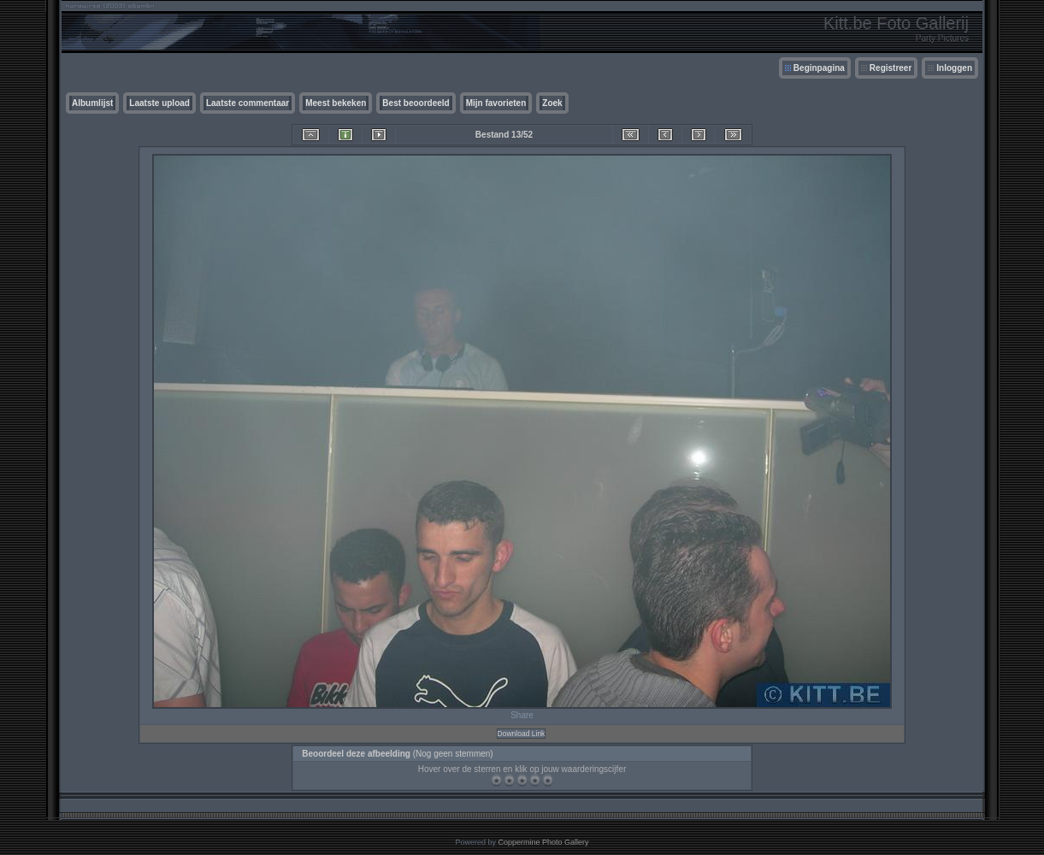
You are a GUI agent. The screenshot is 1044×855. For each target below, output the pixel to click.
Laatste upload (159, 103)
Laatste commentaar (247, 103)
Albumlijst (92, 103)
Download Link (522, 733)
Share (522, 715)
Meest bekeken (335, 103)
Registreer (890, 68)
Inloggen (954, 68)
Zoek (552, 103)
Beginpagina (819, 68)
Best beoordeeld (415, 103)
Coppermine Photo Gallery (543, 842)
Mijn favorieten (496, 103)
